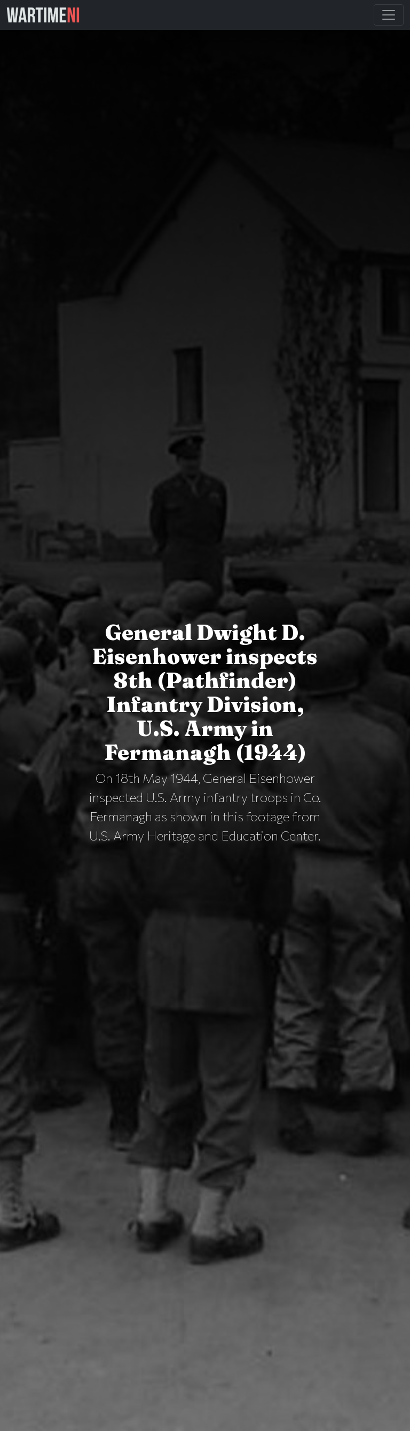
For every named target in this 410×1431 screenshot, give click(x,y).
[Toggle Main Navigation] (389, 15)
